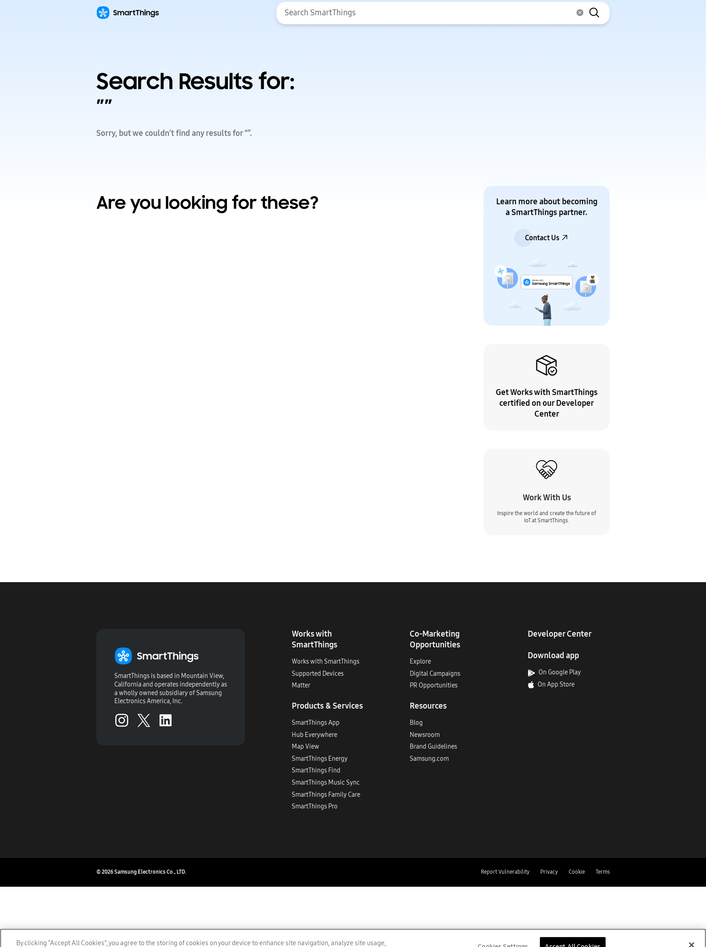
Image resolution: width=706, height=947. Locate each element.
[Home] (127, 13)
